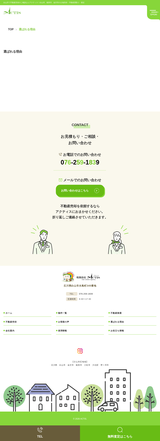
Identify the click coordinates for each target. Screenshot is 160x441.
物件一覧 (62, 313)
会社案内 (10, 330)
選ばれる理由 (117, 322)
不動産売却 (11, 322)
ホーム (9, 313)
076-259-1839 (86, 294)
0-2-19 (80, 162)
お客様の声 (63, 322)
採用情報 (62, 330)
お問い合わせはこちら (80, 190)
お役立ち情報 (117, 330)
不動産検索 (116, 313)
